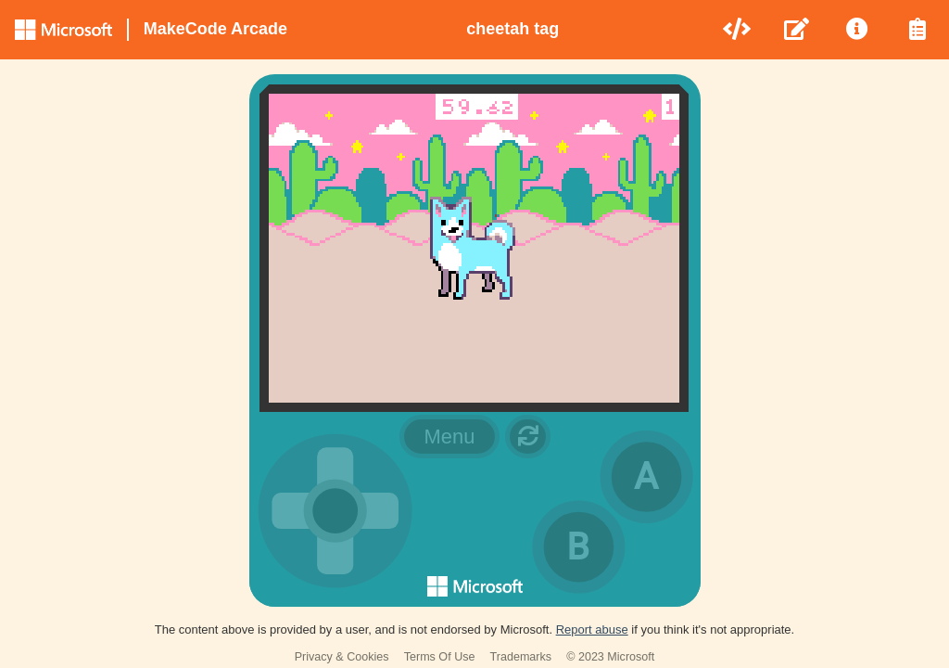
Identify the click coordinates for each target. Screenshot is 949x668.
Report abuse (592, 629)
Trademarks (521, 656)
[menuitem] (738, 29)
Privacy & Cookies (342, 656)
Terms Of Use (439, 656)
